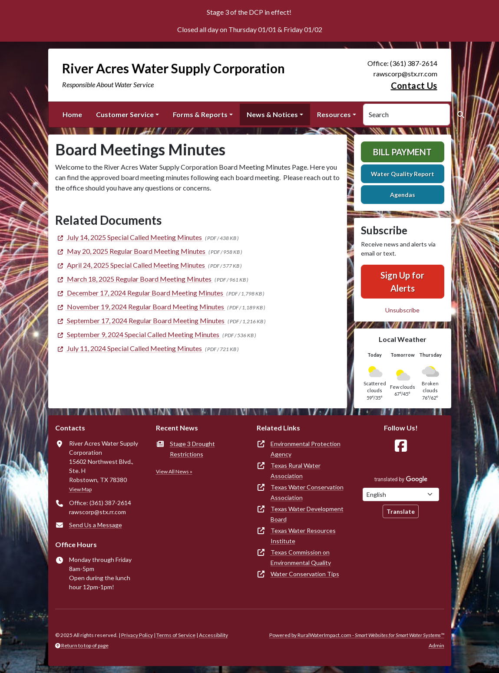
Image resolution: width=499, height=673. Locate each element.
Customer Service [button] (125, 114)
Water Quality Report (402, 173)
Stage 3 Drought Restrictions (192, 449)
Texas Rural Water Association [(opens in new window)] (296, 470)
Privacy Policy (137, 635)
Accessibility (213, 635)
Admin (436, 645)
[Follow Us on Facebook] (401, 446)
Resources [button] (334, 114)
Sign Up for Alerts (402, 281)
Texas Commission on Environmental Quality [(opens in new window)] (301, 557)
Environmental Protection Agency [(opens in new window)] (305, 449)
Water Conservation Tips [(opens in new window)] (305, 574)
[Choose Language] (401, 494)
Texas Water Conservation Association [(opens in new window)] (307, 492)
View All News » (174, 471)
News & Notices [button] (272, 114)
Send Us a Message (95, 525)
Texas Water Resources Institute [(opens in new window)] (303, 536)
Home (72, 114)
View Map (80, 489)
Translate (401, 511)
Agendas (402, 194)
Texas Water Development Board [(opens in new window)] (307, 514)
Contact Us (414, 85)
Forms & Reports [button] (200, 114)
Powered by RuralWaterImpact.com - (356, 635)
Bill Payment (402, 152)
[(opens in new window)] (129, 237)
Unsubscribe (402, 310)
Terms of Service (175, 635)
